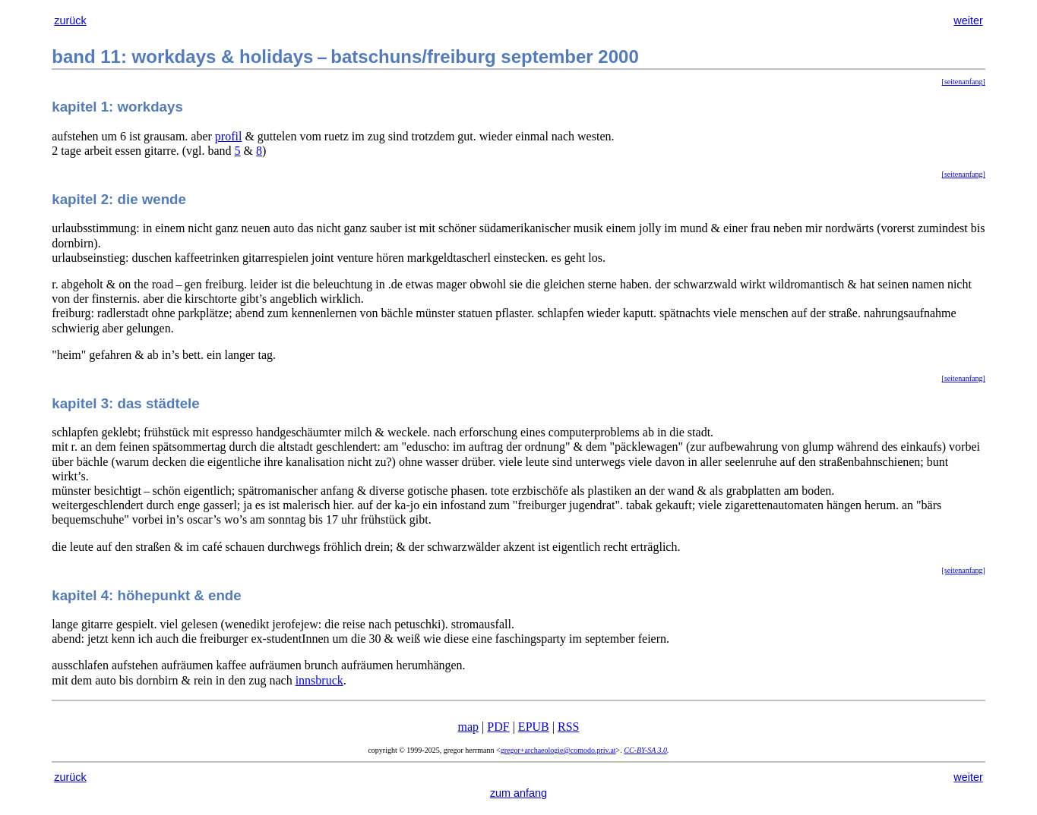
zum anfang (518, 793)
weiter (967, 20)
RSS (568, 726)
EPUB (533, 726)
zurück (70, 20)
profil (228, 136)
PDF (498, 726)
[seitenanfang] (963, 81)
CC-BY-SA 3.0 (645, 750)
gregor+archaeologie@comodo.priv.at (558, 750)
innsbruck (319, 680)
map (468, 726)
